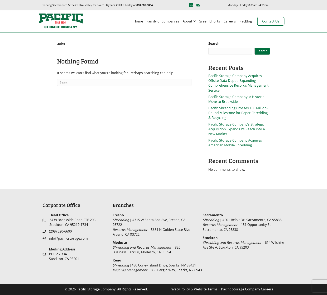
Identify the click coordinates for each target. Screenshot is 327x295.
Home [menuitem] (138, 21)
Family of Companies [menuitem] (163, 21)
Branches (123, 205)
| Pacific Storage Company (221, 289)
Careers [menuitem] (230, 21)
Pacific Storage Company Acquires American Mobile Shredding (235, 142)
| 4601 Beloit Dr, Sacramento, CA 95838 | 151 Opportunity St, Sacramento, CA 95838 (242, 222)
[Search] (124, 82)
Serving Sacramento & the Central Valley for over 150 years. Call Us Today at (98, 5)
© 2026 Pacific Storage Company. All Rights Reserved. (106, 289)
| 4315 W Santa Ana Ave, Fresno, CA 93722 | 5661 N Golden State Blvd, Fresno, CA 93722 (152, 225)
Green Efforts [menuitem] (209, 21)
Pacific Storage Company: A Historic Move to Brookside (236, 99)
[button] (194, 21)
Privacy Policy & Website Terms (193, 289)
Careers (267, 289)
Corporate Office (61, 205)
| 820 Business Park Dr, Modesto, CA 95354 (146, 247)
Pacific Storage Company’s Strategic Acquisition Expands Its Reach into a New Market (236, 129)
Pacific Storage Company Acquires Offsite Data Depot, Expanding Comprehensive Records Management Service (238, 83)
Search (214, 43)
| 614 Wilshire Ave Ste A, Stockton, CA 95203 (243, 242)
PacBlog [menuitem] (245, 21)
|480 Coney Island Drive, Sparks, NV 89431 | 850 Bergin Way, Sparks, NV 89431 (158, 265)
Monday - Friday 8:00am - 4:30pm (248, 5)
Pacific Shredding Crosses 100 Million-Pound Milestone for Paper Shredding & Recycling (238, 113)
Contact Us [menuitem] (270, 21)
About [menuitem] (187, 21)
